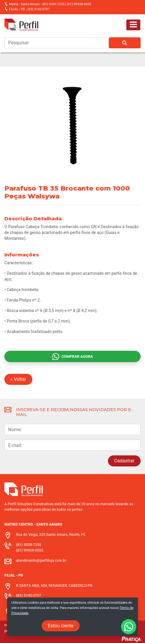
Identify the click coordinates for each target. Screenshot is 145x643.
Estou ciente (61, 625)
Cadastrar (124, 461)
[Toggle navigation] (133, 25)
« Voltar (18, 379)
